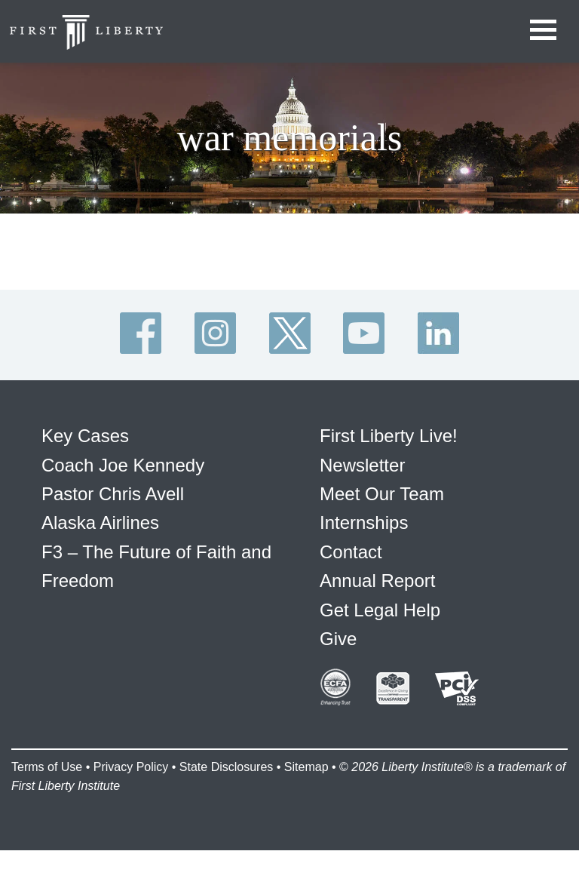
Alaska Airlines (100, 522)
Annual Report (377, 580)
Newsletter (362, 465)
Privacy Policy (131, 766)
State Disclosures (226, 766)
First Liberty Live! (389, 436)
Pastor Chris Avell (112, 494)
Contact (351, 552)
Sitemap (306, 766)
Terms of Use (46, 766)
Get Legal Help (380, 610)
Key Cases (85, 436)
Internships (364, 522)
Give (338, 638)
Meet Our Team (382, 494)
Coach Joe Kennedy (122, 465)
